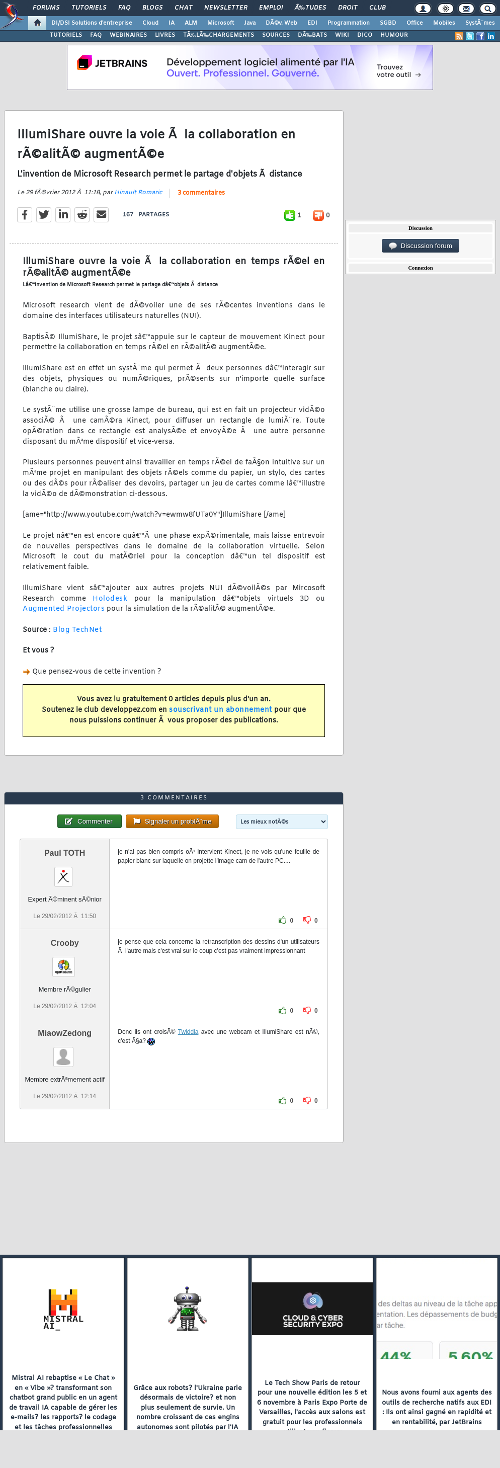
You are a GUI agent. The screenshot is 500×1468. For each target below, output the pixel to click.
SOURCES (276, 35)
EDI (312, 23)
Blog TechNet (77, 630)
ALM (191, 23)
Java (250, 23)
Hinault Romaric (138, 193)
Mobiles (444, 23)
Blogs (152, 8)
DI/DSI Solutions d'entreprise (91, 23)
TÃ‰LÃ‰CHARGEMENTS (218, 35)
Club (377, 8)
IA (172, 23)
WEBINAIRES (128, 35)
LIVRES (165, 35)
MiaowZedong (65, 1033)
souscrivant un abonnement (220, 710)
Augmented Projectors (64, 609)
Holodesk (110, 599)
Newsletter (225, 8)
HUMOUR (394, 35)
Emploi (271, 8)
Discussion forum (420, 246)
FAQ (124, 8)
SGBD (388, 23)
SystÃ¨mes (480, 23)
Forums (46, 8)
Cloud (150, 23)
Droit (347, 8)
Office (414, 23)
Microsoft (220, 23)
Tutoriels (88, 8)
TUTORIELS (66, 35)
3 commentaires (201, 193)
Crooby (65, 943)
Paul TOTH (65, 853)
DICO (364, 35)
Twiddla (188, 1031)
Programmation (348, 23)
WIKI (342, 35)
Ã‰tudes (310, 8)
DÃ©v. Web (281, 23)
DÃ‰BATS (312, 35)
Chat (183, 8)
